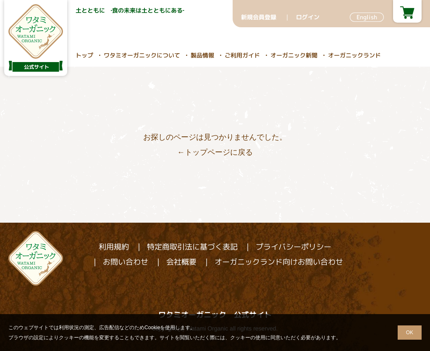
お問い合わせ (125, 262)
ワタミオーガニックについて (142, 55)
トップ (84, 55)
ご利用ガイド (242, 55)
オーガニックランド (354, 55)
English (367, 17)
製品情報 (202, 55)
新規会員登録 (258, 17)
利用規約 (114, 247)
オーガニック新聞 (293, 55)
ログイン (308, 17)
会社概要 (181, 262)
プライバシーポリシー (293, 247)
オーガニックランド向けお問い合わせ (279, 262)
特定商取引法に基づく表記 (192, 247)
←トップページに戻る (215, 152)
